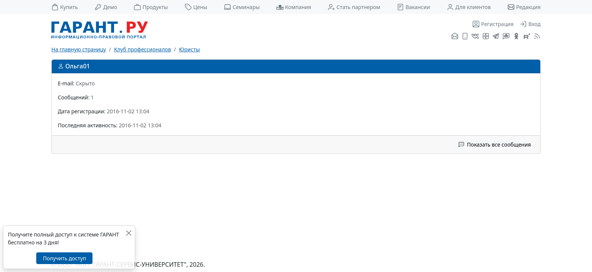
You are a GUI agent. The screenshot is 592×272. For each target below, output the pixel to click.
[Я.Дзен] (486, 36)
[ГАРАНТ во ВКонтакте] (475, 36)
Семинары (242, 7)
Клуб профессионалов (142, 49)
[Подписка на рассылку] (455, 36)
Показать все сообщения (495, 144)
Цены (196, 7)
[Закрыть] (128, 233)
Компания (293, 7)
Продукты (151, 7)
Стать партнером (354, 7)
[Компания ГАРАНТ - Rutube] (527, 36)
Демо (105, 7)
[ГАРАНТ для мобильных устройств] (465, 36)
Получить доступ (64, 258)
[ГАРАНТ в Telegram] (496, 36)
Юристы (189, 49)
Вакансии (413, 7)
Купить (64, 7)
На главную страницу (78, 49)
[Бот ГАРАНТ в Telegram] (506, 36)
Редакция (524, 7)
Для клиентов (469, 7)
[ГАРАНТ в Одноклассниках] (516, 36)
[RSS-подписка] (536, 36)
